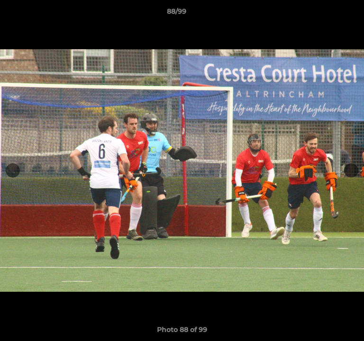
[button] (330, 13)
